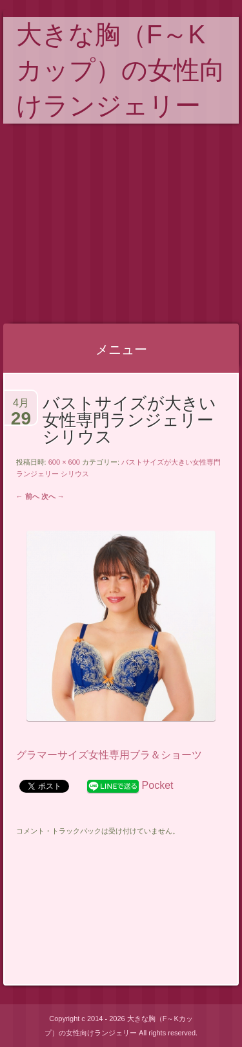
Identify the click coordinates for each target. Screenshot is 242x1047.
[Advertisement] (121, 223)
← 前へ (27, 496)
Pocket (158, 785)
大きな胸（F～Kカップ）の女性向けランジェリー (120, 70)
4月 (21, 408)
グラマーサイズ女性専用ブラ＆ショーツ (109, 754)
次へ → (53, 496)
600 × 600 (64, 462)
